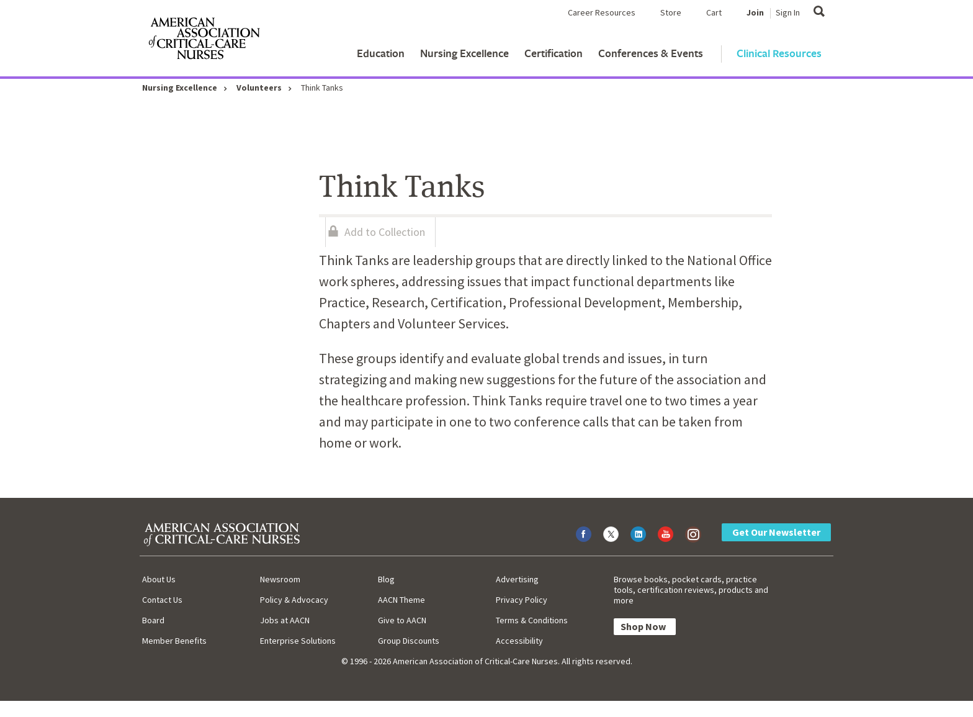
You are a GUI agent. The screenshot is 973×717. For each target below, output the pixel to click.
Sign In (788, 12)
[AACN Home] (203, 41)
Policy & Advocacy (294, 599)
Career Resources (601, 12)
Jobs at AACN (285, 620)
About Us (159, 579)
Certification (553, 53)
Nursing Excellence (464, 53)
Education (381, 53)
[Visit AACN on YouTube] (665, 534)
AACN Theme (401, 599)
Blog (386, 579)
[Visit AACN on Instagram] (693, 534)
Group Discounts (408, 640)
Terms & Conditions (532, 620)
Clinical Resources (779, 53)
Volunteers (259, 87)
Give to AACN (402, 620)
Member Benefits (174, 640)
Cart (714, 12)
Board (153, 620)
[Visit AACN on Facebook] (583, 534)
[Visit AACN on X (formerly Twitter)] (611, 534)
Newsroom (280, 579)
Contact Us (162, 599)
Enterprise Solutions (298, 640)
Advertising (517, 579)
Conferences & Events (650, 53)
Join (755, 12)
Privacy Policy (521, 599)
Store (670, 12)
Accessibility (519, 640)
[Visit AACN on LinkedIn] (638, 534)
